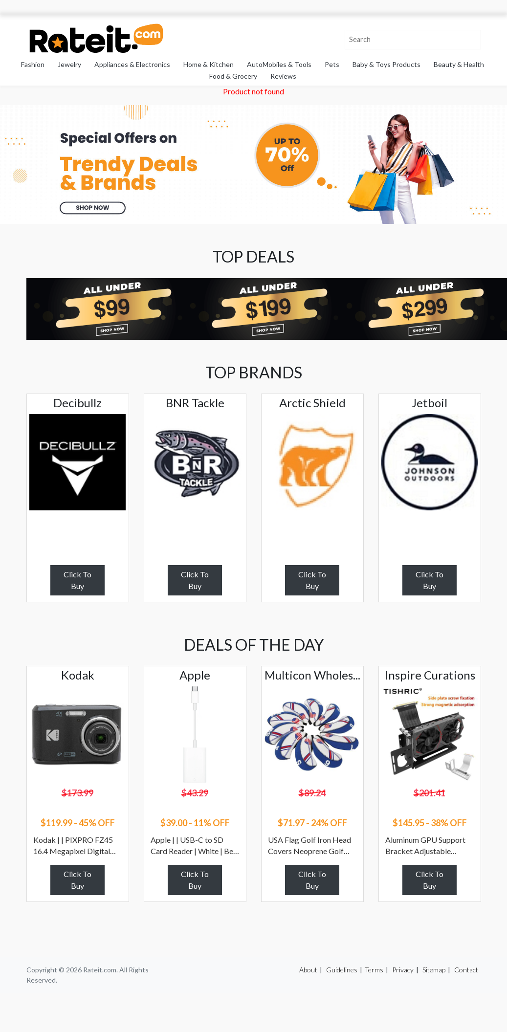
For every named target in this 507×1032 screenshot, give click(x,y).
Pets (332, 64)
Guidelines (341, 970)
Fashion (32, 64)
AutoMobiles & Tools (279, 64)
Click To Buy (77, 580)
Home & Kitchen (208, 64)
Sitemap (433, 970)
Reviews (283, 76)
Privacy (403, 970)
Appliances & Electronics (132, 64)
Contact (466, 970)
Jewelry (69, 64)
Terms (374, 970)
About (308, 970)
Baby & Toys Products (386, 64)
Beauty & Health (459, 64)
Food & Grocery (233, 76)
